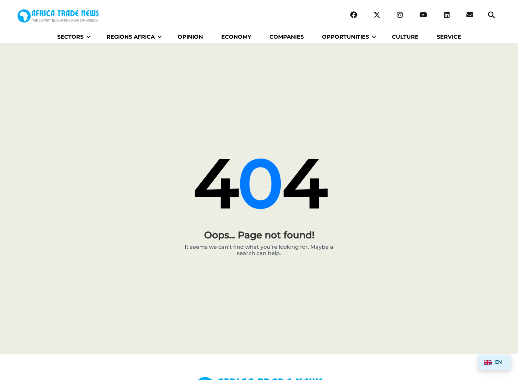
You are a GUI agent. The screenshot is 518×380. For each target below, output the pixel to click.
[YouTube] (423, 15)
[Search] (491, 15)
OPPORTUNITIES (345, 37)
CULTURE (405, 37)
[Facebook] (353, 15)
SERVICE (449, 37)
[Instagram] (400, 15)
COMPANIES (286, 37)
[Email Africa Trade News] (469, 15)
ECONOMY (236, 37)
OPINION (190, 37)
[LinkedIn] (446, 15)
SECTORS (70, 37)
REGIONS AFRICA (130, 37)
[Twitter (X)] (377, 15)
